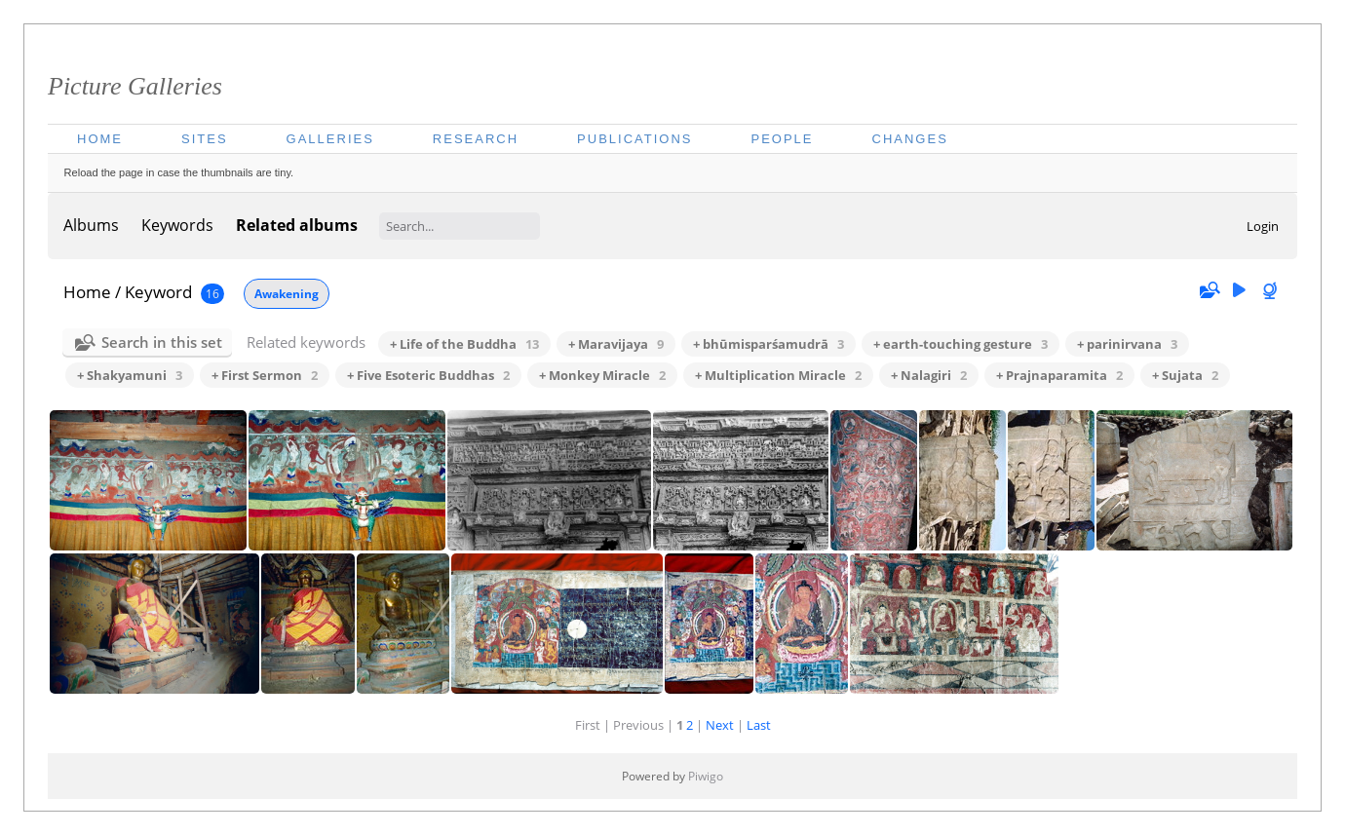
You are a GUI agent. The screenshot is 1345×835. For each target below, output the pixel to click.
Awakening (286, 293)
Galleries (330, 139)
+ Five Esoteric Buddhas (428, 375)
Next (720, 725)
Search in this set (161, 342)
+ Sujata (1185, 375)
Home (100, 139)
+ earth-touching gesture (960, 344)
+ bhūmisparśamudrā (768, 344)
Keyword (158, 292)
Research (476, 139)
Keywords (177, 225)
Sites (204, 139)
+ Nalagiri (929, 375)
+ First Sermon (264, 375)
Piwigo (705, 776)
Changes (910, 139)
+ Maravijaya (616, 344)
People (781, 139)
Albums (91, 225)
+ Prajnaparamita (1059, 375)
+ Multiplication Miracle (778, 375)
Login (1263, 226)
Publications (634, 139)
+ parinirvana (1127, 344)
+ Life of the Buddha (464, 344)
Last (759, 725)
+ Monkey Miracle (602, 375)
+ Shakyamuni (129, 375)
